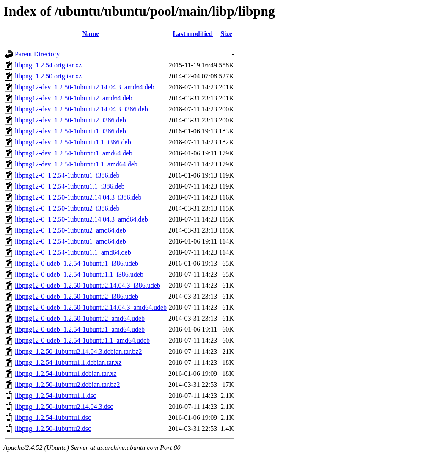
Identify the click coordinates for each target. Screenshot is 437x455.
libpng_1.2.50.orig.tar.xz (48, 76)
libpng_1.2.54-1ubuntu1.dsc (53, 417)
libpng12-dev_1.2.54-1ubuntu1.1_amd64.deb (76, 164)
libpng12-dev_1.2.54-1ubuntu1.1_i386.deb (73, 142)
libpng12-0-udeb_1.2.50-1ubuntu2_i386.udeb (76, 296)
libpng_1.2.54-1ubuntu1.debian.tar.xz (65, 373)
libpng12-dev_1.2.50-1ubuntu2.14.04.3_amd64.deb (84, 87)
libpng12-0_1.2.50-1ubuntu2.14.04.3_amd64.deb (81, 219)
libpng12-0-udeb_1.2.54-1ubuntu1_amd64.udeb (80, 329)
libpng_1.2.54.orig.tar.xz (48, 65)
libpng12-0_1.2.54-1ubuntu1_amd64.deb (70, 241)
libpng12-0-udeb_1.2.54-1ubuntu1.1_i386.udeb (79, 274)
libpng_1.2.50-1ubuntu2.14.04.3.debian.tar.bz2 (78, 351)
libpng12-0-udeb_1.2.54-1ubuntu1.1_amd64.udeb (82, 340)
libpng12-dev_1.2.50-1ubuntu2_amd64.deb (73, 98)
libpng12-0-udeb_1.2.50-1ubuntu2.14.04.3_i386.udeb (87, 285)
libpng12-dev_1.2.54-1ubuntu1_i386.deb (70, 131)
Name (90, 33)
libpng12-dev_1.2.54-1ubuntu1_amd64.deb (73, 153)
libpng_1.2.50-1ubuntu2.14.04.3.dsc (64, 406)
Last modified (193, 33)
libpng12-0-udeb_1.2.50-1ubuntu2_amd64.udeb (80, 318)
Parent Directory (37, 54)
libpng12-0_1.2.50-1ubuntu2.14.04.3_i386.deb (78, 197)
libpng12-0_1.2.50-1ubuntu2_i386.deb (67, 208)
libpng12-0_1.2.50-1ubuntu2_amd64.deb (70, 230)
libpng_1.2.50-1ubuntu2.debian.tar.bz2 (67, 384)
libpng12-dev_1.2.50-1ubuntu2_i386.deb (70, 120)
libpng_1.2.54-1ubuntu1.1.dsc (55, 395)
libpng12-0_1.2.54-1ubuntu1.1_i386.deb (70, 186)
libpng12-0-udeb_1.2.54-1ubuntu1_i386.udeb (76, 263)
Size (226, 33)
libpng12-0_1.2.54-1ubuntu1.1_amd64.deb (73, 252)
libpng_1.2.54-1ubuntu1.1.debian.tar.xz (68, 362)
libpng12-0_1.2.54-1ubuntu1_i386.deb (67, 175)
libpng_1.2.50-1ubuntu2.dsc (53, 428)
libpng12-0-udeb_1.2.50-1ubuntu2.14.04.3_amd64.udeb (91, 307)
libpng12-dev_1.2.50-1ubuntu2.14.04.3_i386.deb (81, 109)
